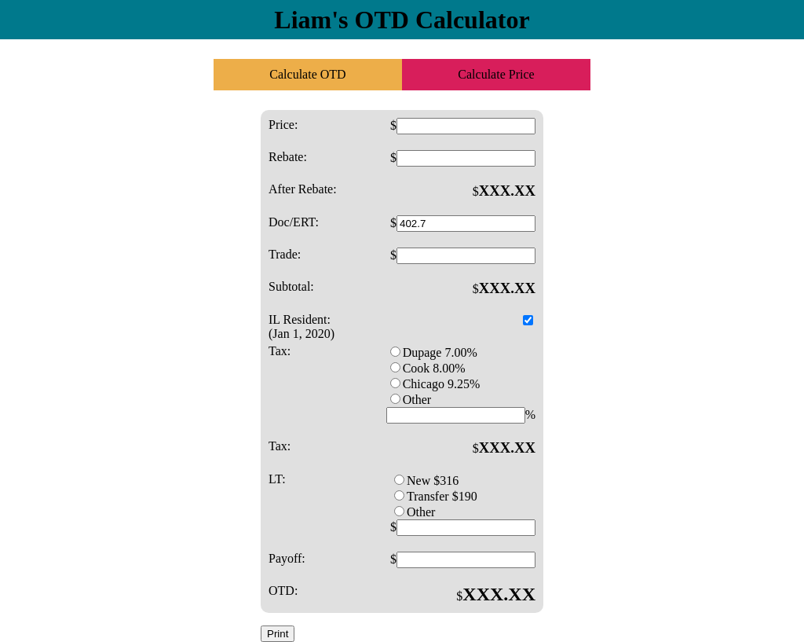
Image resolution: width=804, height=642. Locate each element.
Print (277, 634)
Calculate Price (496, 74)
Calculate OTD (307, 74)
